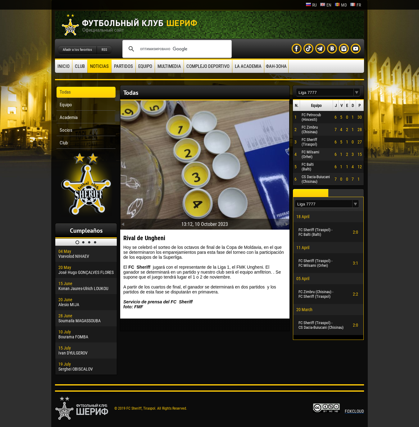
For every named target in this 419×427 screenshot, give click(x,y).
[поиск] (176, 49)
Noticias (99, 66)
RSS (104, 50)
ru (311, 4)
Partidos (123, 66)
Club (80, 66)
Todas (65, 92)
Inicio (63, 66)
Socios (66, 130)
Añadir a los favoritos (77, 50)
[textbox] (325, 92)
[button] (356, 92)
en (325, 4)
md (341, 4)
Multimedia (169, 66)
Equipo (145, 66)
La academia (248, 66)
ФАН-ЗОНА (276, 66)
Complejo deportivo (208, 66)
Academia (69, 117)
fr (355, 4)
